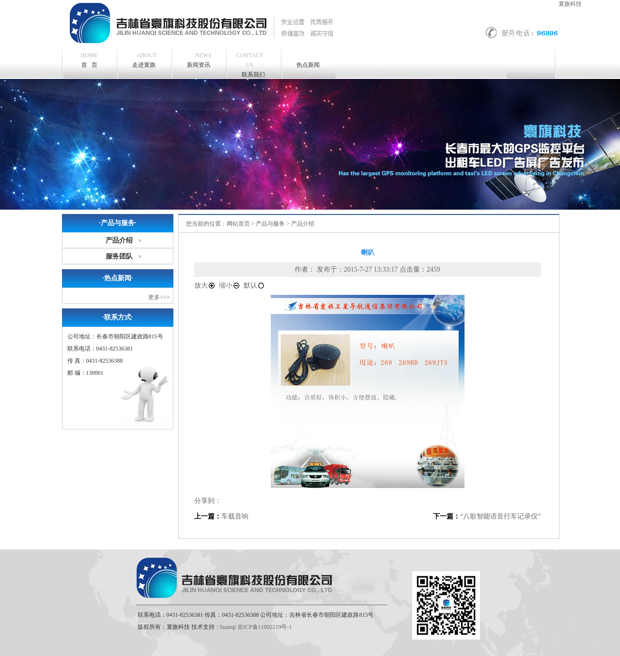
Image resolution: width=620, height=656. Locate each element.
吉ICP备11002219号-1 (264, 627)
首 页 (88, 60)
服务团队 (119, 256)
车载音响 (234, 516)
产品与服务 (270, 223)
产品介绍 (119, 240)
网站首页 (238, 223)
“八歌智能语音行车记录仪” (500, 516)
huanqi (228, 627)
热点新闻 (308, 64)
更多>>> (159, 297)
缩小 (229, 285)
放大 (205, 285)
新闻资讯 (199, 59)
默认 (254, 285)
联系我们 (249, 64)
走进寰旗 (144, 59)
